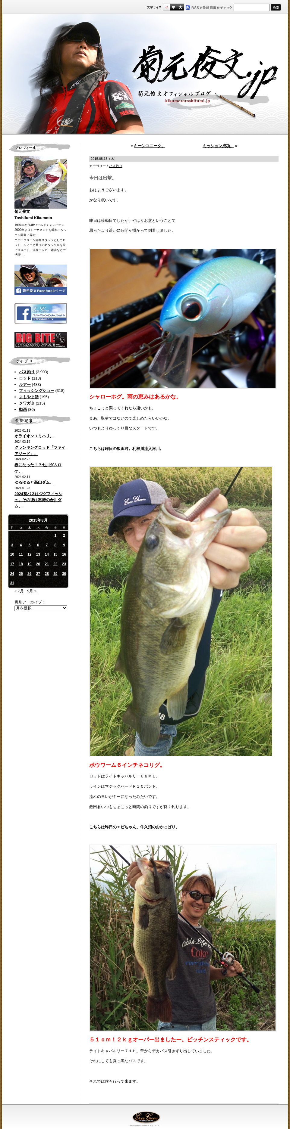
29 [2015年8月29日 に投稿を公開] (55, 574)
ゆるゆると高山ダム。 (34, 482)
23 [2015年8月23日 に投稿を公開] (64, 564)
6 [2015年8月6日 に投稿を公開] (38, 545)
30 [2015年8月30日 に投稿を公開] (64, 574)
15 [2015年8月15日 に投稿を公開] (55, 554)
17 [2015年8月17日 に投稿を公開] (12, 564)
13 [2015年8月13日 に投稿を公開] (38, 554)
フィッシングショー (36, 390)
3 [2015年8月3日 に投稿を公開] (12, 545)
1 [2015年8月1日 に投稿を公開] (56, 535)
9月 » (31, 591)
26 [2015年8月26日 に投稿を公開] (29, 574)
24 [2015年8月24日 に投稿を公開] (12, 574)
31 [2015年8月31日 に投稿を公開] (12, 583)
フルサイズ (180, 7)
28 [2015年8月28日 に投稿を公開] (47, 574)
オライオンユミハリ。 (34, 436)
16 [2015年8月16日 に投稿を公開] (64, 554)
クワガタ (27, 403)
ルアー (25, 384)
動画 (23, 409)
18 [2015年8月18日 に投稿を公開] (21, 564)
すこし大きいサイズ (173, 7)
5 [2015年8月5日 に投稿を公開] (29, 545)
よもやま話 (29, 397)
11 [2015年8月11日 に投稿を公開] (21, 554)
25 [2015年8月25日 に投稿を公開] (21, 574)
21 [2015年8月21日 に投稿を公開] (47, 564)
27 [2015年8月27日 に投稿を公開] (38, 574)
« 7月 (19, 591)
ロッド (25, 378)
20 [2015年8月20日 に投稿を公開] (38, 564)
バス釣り (27, 372)
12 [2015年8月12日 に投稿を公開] (29, 554)
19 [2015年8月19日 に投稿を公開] (29, 564)
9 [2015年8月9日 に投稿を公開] (64, 545)
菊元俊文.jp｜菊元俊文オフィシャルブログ (145, 74)
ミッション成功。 (218, 146)
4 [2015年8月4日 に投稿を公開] (21, 545)
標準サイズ (166, 7)
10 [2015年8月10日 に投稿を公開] (12, 554)
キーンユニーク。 (149, 146)
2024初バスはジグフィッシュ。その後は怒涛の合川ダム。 (38, 500)
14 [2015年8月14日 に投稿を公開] (47, 554)
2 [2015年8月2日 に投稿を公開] (64, 535)
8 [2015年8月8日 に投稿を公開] (56, 545)
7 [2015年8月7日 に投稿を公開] (47, 545)
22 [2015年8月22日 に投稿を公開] (55, 564)
